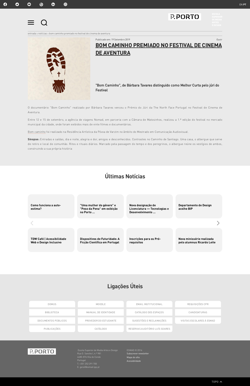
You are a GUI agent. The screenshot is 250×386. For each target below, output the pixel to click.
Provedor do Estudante (100, 320)
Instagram (65, 4)
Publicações (52, 328)
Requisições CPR (198, 304)
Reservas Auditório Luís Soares (149, 328)
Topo (217, 381)
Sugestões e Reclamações (149, 320)
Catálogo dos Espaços (149, 312)
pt (244, 4)
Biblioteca (52, 312)
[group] (51, 206)
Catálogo (101, 328)
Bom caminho (37, 131)
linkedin (53, 4)
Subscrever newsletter (138, 353)
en (241, 4)
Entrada (32, 33)
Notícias (42, 33)
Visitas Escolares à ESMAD (198, 320)
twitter (17, 4)
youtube (29, 4)
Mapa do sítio (133, 357)
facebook (5, 4)
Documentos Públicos (52, 320)
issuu (41, 4)
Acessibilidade (134, 360)
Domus (52, 304)
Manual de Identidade (100, 312)
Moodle (101, 304)
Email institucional (149, 304)
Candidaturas (198, 312)
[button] (218, 223)
